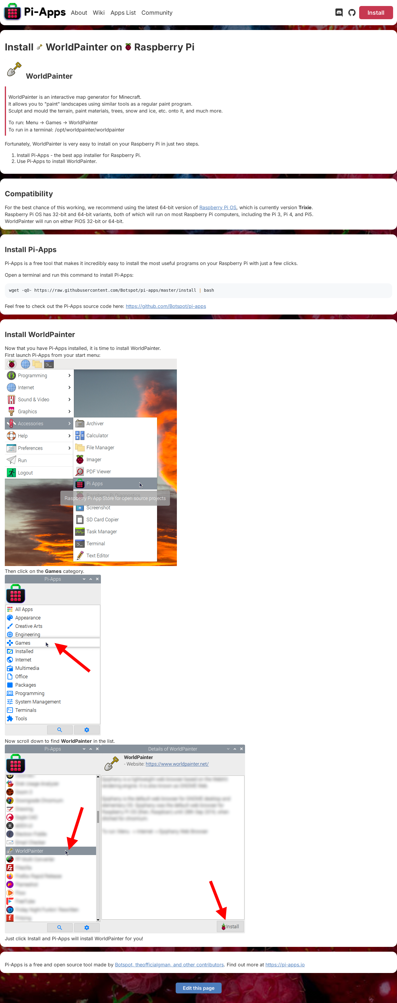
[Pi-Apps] (35, 12)
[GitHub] (352, 14)
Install (376, 12)
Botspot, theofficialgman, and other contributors (169, 965)
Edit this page (198, 988)
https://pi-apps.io (285, 965)
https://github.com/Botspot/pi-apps (166, 306)
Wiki (99, 12)
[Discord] (339, 14)
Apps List (123, 12)
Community (157, 12)
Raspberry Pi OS (217, 207)
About (79, 12)
